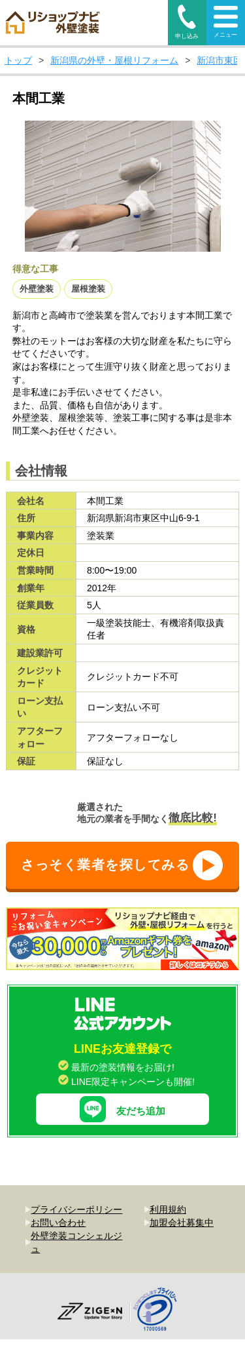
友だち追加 (122, 1082)
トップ (18, 60)
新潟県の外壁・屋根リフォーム (114, 60)
